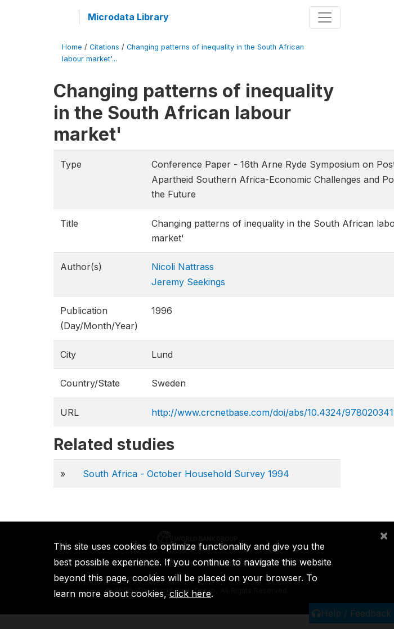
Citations (104, 47)
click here (190, 593)
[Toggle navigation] (325, 17)
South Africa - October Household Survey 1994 (186, 473)
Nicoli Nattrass (182, 266)
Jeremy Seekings (188, 281)
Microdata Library (128, 17)
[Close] (383, 535)
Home (72, 47)
